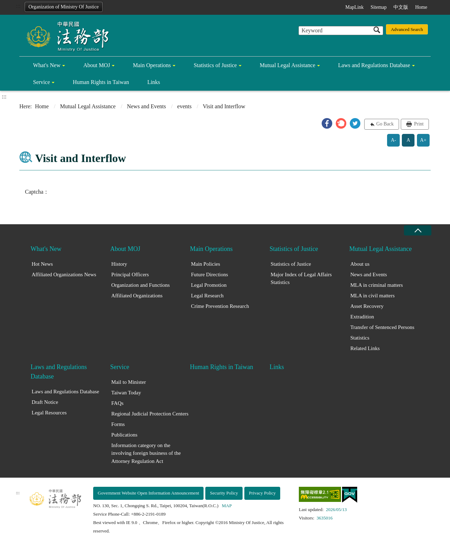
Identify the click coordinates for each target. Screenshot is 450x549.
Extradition (362, 316)
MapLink (354, 7)
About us (359, 264)
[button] (327, 123)
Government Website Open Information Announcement (148, 493)
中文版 (400, 7)
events (184, 106)
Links (153, 82)
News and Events (146, 106)
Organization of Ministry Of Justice (63, 6)
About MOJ (96, 65)
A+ (423, 140)
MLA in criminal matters (376, 285)
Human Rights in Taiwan (101, 82)
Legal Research (207, 295)
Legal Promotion (208, 285)
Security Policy (224, 493)
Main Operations (152, 65)
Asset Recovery (367, 306)
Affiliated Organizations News (64, 274)
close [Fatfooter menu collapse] (417, 230)
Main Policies (205, 264)
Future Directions (209, 274)
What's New (46, 65)
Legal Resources (49, 412)
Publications (124, 435)
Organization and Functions (140, 285)
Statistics (359, 338)
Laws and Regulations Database (374, 65)
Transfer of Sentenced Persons (382, 327)
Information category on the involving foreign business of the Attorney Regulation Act (146, 453)
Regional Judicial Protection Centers (150, 413)
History (119, 264)
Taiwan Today (126, 392)
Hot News (42, 264)
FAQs (117, 403)
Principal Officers (130, 274)
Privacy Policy (262, 493)
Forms (118, 424)
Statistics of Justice (215, 65)
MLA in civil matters (372, 295)
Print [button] (418, 124)
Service (41, 82)
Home (421, 7)
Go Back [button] (384, 124)
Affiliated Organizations (137, 295)
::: (18, 6)
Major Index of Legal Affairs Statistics (301, 278)
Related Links (365, 348)
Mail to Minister (128, 382)
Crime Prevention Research (220, 306)
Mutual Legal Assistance (287, 65)
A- (393, 140)
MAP (227, 505)
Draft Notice (45, 402)
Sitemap (379, 7)
